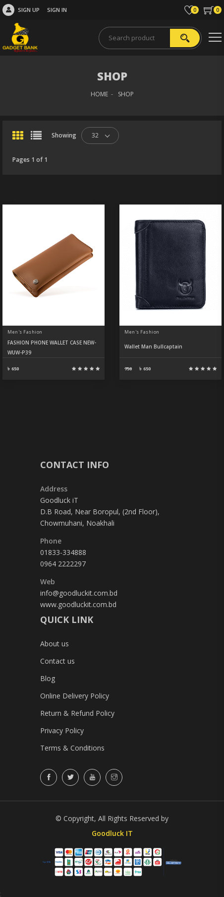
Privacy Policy (62, 730)
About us (54, 643)
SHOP (126, 94)
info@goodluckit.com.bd (78, 593)
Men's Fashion (25, 332)
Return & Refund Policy (77, 713)
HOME (99, 94)
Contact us (57, 661)
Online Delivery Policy (74, 695)
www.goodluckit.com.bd (78, 604)
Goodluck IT (112, 833)
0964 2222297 (63, 563)
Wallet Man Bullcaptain (153, 346)
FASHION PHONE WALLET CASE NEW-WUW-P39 (51, 347)
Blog (47, 678)
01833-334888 (63, 552)
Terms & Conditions (72, 748)
